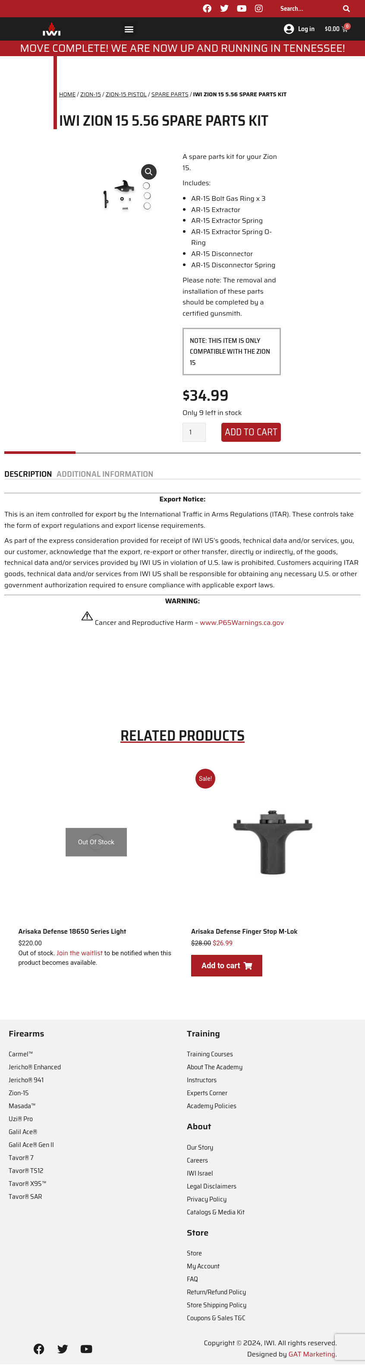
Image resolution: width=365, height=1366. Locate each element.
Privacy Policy (207, 1201)
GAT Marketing (312, 1356)
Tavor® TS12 (26, 1172)
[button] (129, 30)
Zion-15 (19, 1095)
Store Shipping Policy (216, 1307)
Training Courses (210, 1056)
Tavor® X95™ (27, 1185)
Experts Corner (207, 1095)
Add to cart (251, 434)
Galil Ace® (23, 1133)
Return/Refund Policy (216, 1294)
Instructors (202, 1082)
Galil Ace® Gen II (31, 1146)
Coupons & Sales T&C (216, 1320)
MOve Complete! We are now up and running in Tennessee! (182, 50)
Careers (197, 1162)
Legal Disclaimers (211, 1188)
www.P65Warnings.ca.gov (242, 624)
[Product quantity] (194, 434)
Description (28, 476)
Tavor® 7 (21, 1159)
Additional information (105, 476)
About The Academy (214, 1069)
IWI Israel (200, 1175)
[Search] (346, 8)
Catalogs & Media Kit (216, 1214)
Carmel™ (21, 1056)
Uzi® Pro (21, 1121)
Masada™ (22, 1108)
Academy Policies (211, 1108)
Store (194, 1255)
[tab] (30, 476)
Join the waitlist (80, 955)
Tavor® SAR (25, 1198)
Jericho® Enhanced (35, 1069)
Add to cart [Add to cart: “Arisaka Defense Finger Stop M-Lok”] (226, 967)
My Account (203, 1268)
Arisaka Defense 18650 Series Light (72, 933)
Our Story (200, 1149)
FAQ (192, 1281)
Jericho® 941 (26, 1082)
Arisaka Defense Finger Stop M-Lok (244, 933)
